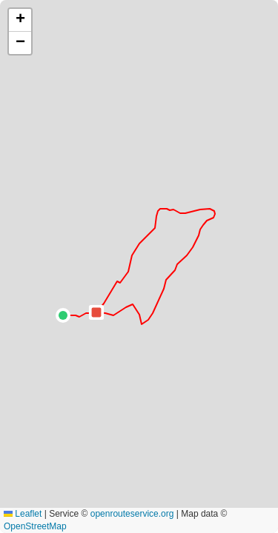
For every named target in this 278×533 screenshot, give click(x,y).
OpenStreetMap (35, 526)
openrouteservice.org (132, 514)
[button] (63, 315)
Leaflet (23, 514)
